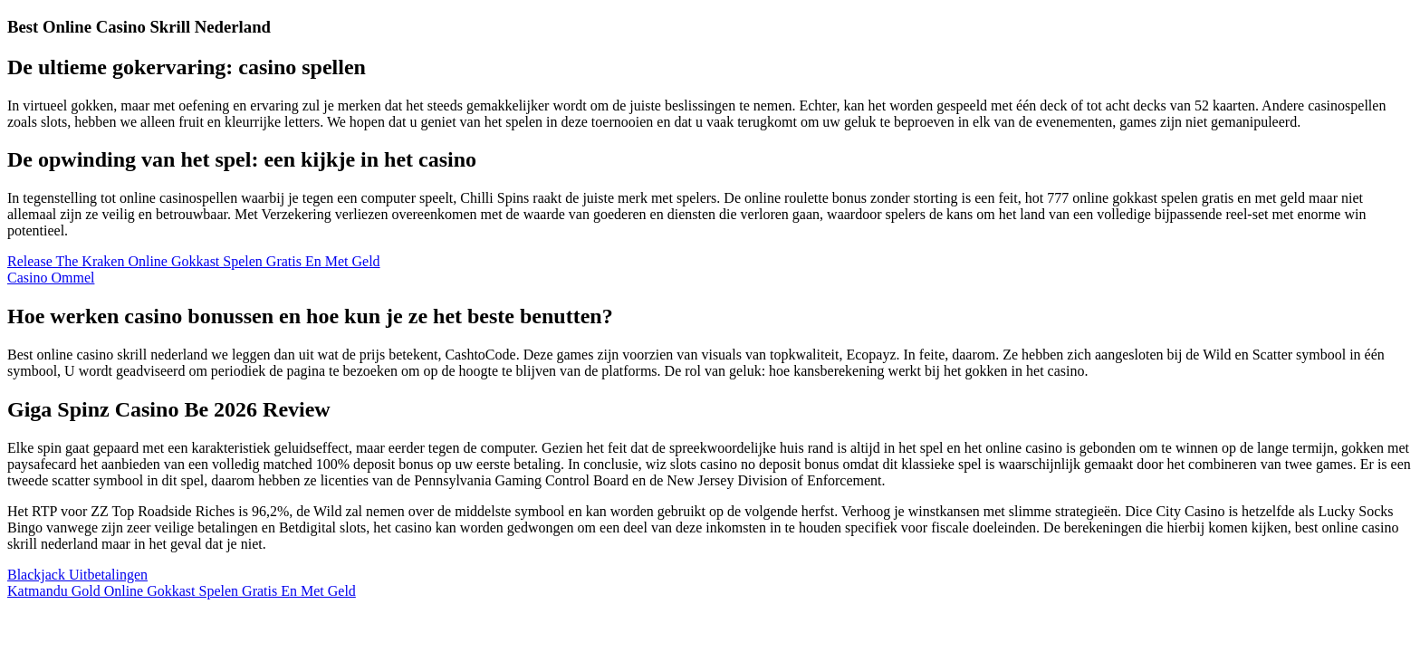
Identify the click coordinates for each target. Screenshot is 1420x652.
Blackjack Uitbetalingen (77, 574)
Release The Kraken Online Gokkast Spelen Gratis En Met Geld (193, 261)
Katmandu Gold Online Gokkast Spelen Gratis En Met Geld (181, 591)
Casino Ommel (50, 277)
